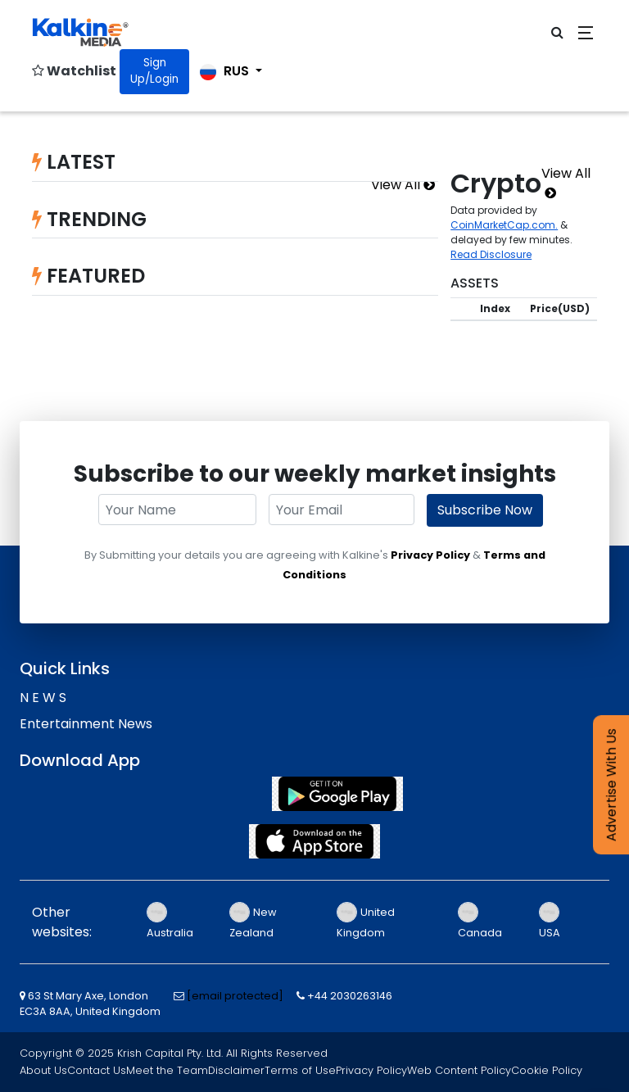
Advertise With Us (611, 784)
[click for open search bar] (557, 32)
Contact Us (96, 1070)
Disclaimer (236, 1070)
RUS (226, 70)
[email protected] (235, 996)
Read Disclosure (491, 254)
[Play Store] (314, 794)
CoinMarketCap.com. (504, 225)
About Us (43, 1070)
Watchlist (74, 70)
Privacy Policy (430, 555)
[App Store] (314, 841)
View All (403, 184)
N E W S (43, 697)
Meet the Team (167, 1070)
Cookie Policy (546, 1070)
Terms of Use (300, 1070)
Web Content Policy (459, 1070)
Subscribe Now (484, 510)
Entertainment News (86, 723)
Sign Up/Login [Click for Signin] (154, 71)
